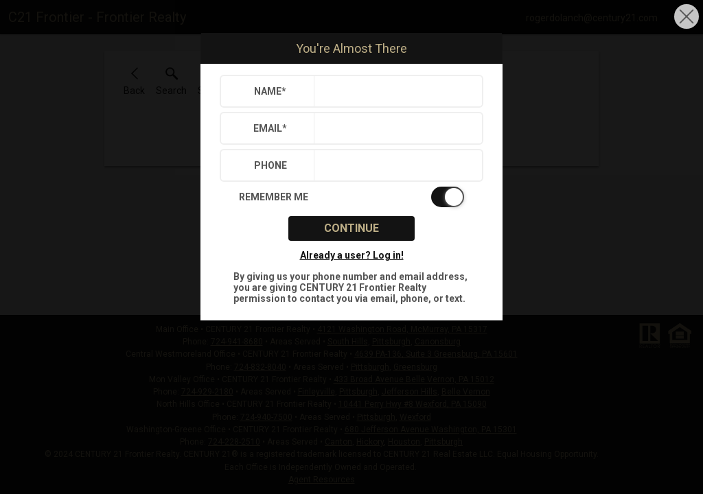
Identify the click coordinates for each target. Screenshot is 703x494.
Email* (270, 128)
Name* (270, 91)
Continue (351, 228)
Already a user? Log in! (352, 255)
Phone (270, 165)
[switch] (351, 197)
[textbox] (395, 91)
